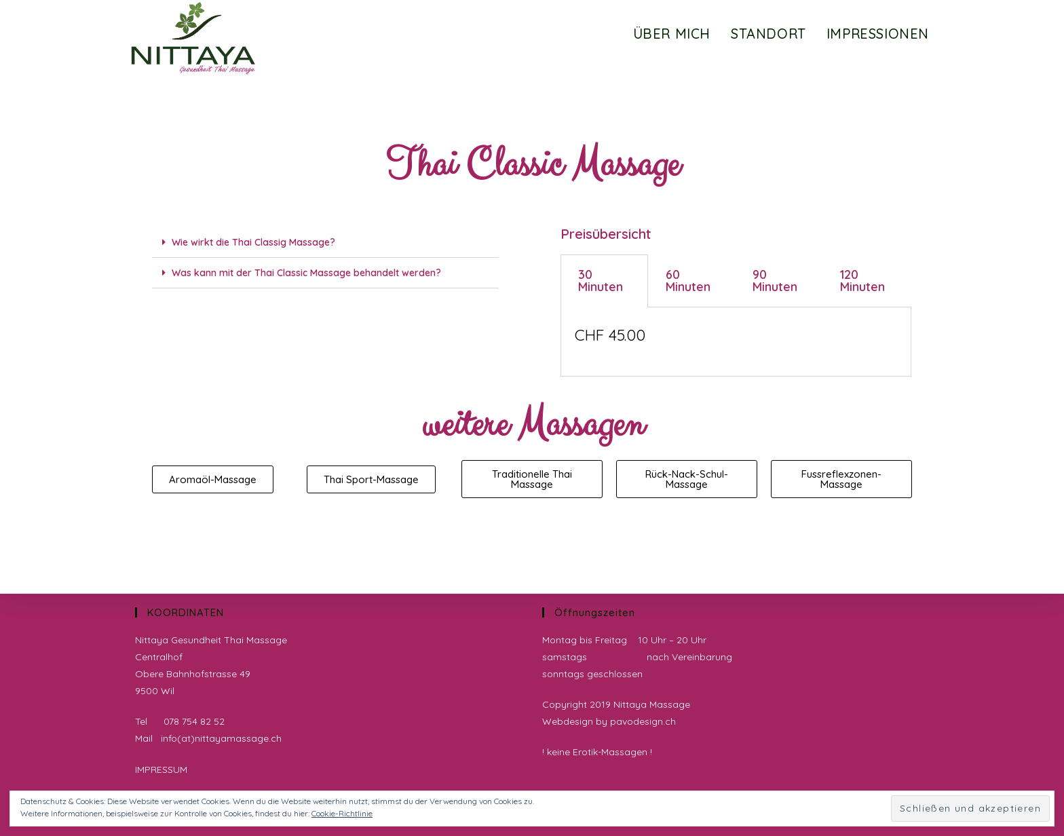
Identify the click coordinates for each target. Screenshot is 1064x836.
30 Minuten (600, 280)
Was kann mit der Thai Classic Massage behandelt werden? (306, 273)
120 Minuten (862, 280)
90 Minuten (775, 280)
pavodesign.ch (643, 721)
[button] (212, 479)
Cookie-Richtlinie (342, 813)
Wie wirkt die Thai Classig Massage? (253, 242)
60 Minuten (688, 280)
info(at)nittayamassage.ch (221, 738)
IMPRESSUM (161, 769)
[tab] (325, 242)
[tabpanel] (735, 342)
